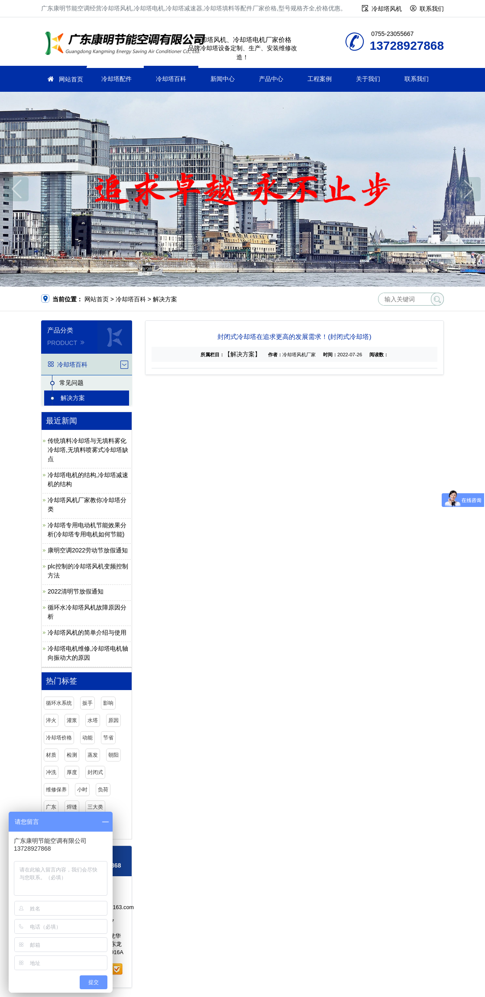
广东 (51, 807)
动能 (87, 738)
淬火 (51, 720)
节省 (108, 738)
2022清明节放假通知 (75, 591)
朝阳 (113, 755)
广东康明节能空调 (127, 44)
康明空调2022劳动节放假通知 (88, 550)
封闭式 (95, 772)
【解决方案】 (242, 354)
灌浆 (72, 720)
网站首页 (71, 79)
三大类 (95, 807)
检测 (72, 755)
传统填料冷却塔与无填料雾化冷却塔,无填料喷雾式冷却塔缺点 (88, 449)
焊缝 (72, 807)
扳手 (87, 703)
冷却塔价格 (59, 738)
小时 (82, 790)
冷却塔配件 (116, 78)
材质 (51, 755)
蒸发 (92, 755)
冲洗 (51, 772)
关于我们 (368, 78)
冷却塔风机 (387, 8)
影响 (108, 703)
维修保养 (56, 790)
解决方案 (165, 299)
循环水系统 (59, 703)
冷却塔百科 (171, 78)
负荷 (103, 790)
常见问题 (71, 382)
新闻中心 (222, 78)
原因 (113, 720)
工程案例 (319, 78)
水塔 (92, 720)
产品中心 (271, 78)
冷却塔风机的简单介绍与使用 (87, 632)
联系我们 (432, 8)
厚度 (72, 772)
